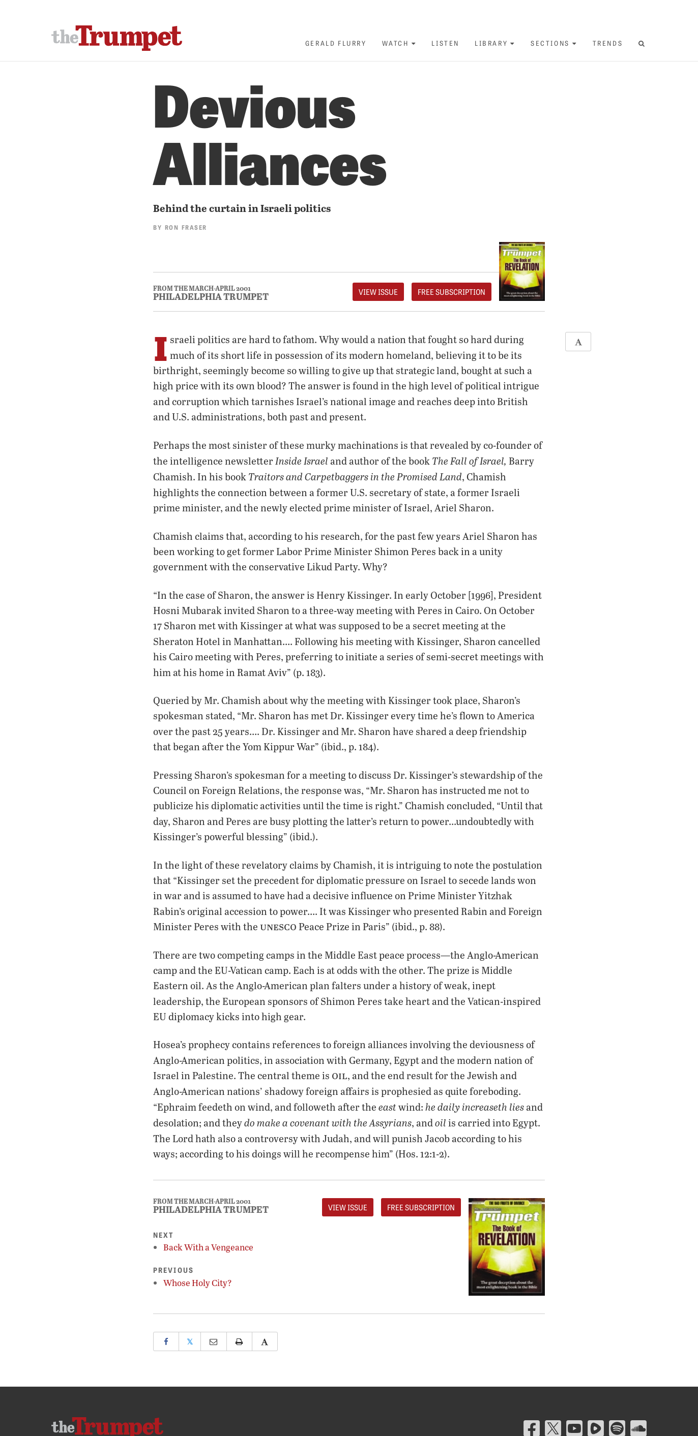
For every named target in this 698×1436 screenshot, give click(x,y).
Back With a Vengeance (208, 1247)
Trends (608, 43)
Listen (445, 43)
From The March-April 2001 (202, 288)
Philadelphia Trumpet (211, 296)
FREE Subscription (451, 292)
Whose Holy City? (197, 1283)
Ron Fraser (186, 227)
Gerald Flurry (336, 43)
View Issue (378, 292)
